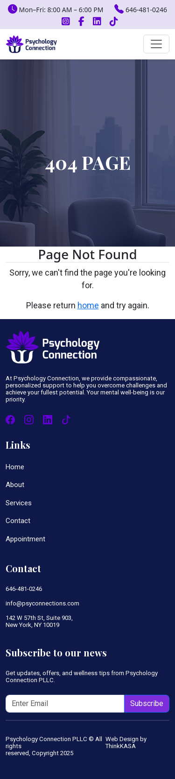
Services (19, 503)
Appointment (25, 539)
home (88, 305)
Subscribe (146, 703)
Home (15, 467)
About (15, 485)
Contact (18, 521)
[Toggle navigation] (156, 44)
